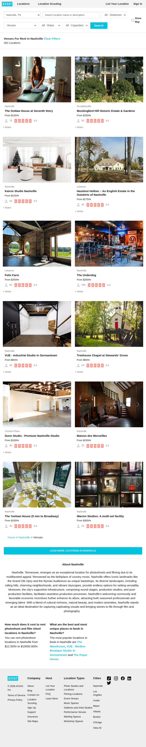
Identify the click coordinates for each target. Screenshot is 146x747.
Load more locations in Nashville (73, 550)
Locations (23, 3)
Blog (29, 690)
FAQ (48, 694)
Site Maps (32, 721)
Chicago (97, 722)
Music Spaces (71, 703)
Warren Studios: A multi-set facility (100, 516)
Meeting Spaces (72, 716)
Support (31, 712)
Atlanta (97, 711)
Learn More (52, 698)
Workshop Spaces (73, 721)
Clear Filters (52, 38)
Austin (96, 700)
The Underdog (86, 275)
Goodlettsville (84, 106)
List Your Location (117, 3)
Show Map (138, 20)
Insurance (32, 716)
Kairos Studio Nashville (21, 191)
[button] (8, 79)
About (30, 686)
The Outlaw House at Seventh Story (29, 110)
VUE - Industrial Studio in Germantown (31, 355)
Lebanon (81, 186)
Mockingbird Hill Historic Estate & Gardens (106, 110)
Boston (97, 717)
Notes (7, 127)
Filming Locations (73, 694)
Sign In (137, 3)
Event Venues (71, 698)
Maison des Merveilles (92, 435)
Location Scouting (49, 3)
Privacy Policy (15, 700)
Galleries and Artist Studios (78, 707)
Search (99, 25)
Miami (96, 706)
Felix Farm (12, 275)
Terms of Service (16, 695)
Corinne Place (12, 431)
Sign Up (31, 707)
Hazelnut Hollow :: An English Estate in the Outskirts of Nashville (106, 192)
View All (97, 728)
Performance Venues (75, 712)
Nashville (9, 106)
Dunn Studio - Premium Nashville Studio (32, 435)
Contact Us (33, 695)
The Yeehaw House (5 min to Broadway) (32, 516)
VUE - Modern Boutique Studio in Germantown (67, 650)
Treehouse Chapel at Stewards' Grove (102, 355)
